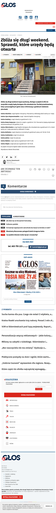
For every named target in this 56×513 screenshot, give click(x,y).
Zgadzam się (49, 506)
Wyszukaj (50, 30)
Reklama (7, 478)
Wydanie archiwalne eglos (12, 480)
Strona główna (4, 35)
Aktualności (13, 35)
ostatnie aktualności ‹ (11, 163)
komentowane (19, 216)
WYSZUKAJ (28, 301)
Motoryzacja (11, 400)
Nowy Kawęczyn (17, 54)
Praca (9, 411)
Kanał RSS (8, 486)
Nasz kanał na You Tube (11, 484)
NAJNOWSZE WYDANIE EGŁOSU (45, 23)
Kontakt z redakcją (10, 474)
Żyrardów (29, 12)
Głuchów (37, 54)
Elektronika (11, 438)
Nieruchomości (12, 405)
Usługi (9, 416)
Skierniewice (29, 10)
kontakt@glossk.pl (38, 247)
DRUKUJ (53, 55)
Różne (9, 443)
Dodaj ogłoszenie (28, 395)
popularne (6, 216)
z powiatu (19, 35)
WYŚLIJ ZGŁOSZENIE (10, 497)
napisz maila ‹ (10, 162)
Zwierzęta (10, 433)
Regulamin (8, 476)
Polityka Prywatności (10, 482)
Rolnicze (10, 427)
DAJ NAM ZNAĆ (28, 242)
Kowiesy (28, 54)
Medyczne (10, 422)
